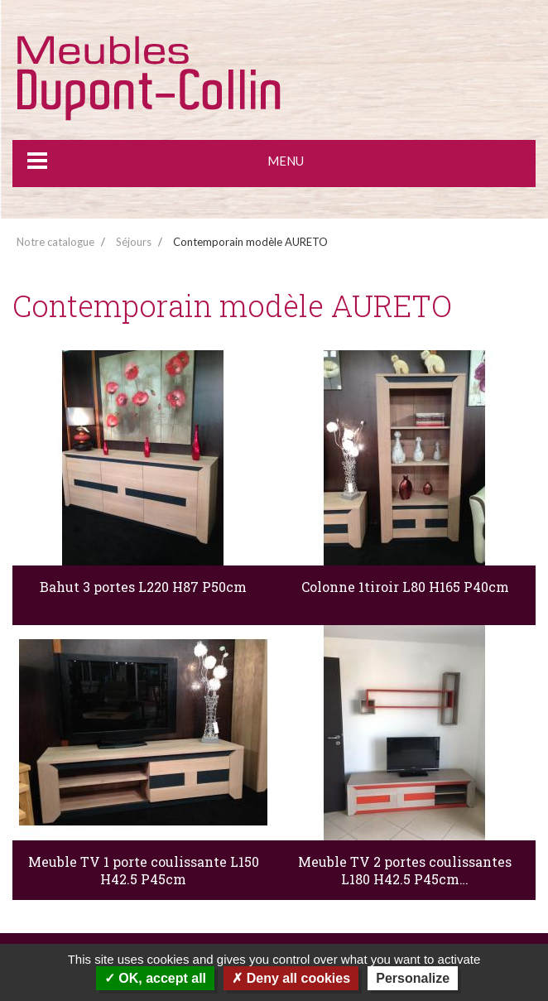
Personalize (412, 978)
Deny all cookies (291, 978)
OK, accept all (155, 978)
